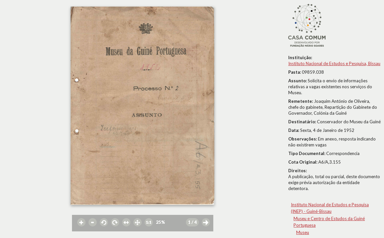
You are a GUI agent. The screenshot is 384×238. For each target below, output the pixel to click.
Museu (302, 232)
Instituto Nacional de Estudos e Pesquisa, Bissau (334, 63)
